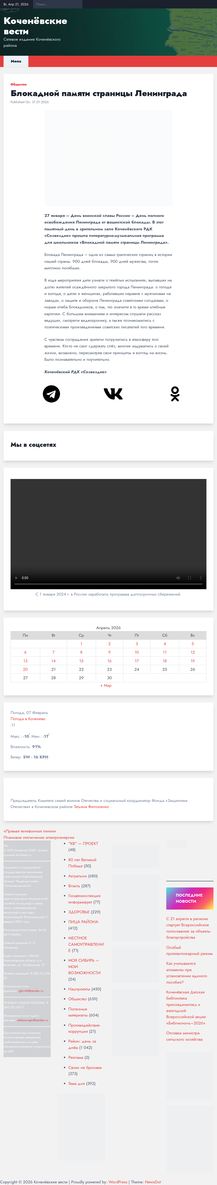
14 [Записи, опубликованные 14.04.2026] (53, 661)
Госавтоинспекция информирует (84, 899)
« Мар (106, 685)
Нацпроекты (79, 989)
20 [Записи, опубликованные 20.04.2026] (25, 669)
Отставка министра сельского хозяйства (184, 1036)
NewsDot (153, 1182)
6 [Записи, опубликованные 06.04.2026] (25, 652)
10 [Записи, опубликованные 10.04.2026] (137, 652)
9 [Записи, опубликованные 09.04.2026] (109, 652)
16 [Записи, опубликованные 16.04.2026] (109, 661)
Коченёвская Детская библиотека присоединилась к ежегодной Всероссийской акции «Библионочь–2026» (186, 1007)
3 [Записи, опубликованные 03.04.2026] (137, 644)
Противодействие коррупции (84, 1028)
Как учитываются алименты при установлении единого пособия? (186, 972)
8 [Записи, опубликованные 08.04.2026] (81, 652)
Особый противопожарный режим (189, 950)
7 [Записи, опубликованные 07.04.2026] (53, 652)
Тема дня (76, 1083)
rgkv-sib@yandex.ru (30, 991)
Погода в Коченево (28, 719)
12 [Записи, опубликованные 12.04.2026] (193, 652)
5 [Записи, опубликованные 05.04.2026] (193, 644)
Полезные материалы (78, 1012)
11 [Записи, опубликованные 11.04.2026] (165, 652)
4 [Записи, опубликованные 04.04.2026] (164, 644)
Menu (16, 61)
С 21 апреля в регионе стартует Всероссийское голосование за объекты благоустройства (188, 928)
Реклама (75, 1057)
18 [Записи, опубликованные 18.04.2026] (165, 661)
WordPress (117, 1182)
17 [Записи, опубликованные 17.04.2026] (137, 661)
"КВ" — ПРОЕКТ (83, 843)
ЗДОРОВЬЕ (78, 912)
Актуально (77, 876)
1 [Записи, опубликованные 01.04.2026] (81, 644)
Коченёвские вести (35, 26)
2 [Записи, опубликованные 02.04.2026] (109, 644)
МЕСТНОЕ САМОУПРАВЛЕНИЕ (86, 944)
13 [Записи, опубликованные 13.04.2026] (25, 661)
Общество (19, 84)
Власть (74, 886)
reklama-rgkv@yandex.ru (32, 1020)
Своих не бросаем (85, 1067)
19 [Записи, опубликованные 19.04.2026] (192, 661)
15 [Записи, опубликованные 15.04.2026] (81, 661)
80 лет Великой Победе (82, 863)
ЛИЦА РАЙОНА (83, 922)
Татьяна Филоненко (91, 807)
